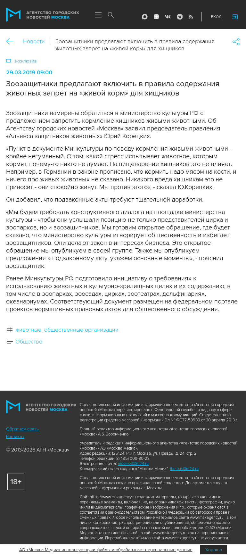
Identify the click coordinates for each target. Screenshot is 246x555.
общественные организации (81, 329)
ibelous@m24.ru (184, 468)
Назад (12, 41)
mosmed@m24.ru (133, 463)
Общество (28, 341)
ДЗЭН (156, 16)
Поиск (111, 15)
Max (145, 16)
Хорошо (213, 549)
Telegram (179, 16)
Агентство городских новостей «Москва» (42, 14)
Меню (98, 15)
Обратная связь (22, 429)
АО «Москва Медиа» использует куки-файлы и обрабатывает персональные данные (106, 549)
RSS (191, 16)
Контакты (15, 436)
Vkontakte (168, 16)
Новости (34, 41)
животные (28, 329)
